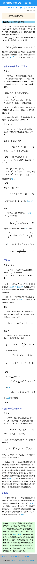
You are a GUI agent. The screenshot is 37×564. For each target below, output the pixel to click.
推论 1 (29, 201)
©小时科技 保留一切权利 (26, 561)
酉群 (22, 514)
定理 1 (11, 287)
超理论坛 (13, 561)
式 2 (12, 179)
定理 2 (19, 287)
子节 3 (32, 503)
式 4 (26, 229)
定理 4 (10, 478)
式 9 (8, 387)
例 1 (30, 213)
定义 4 (10, 57)
